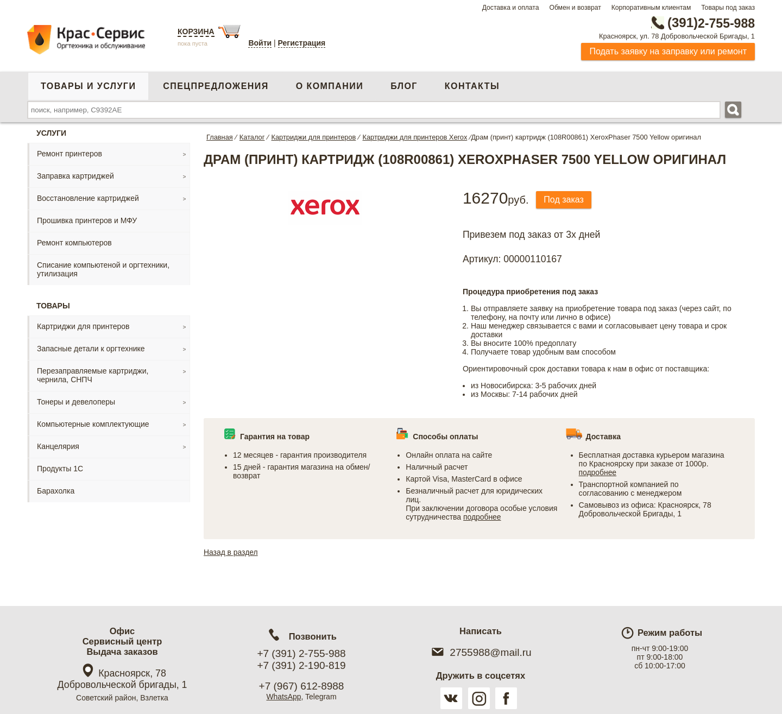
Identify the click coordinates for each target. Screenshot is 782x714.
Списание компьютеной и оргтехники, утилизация (103, 269)
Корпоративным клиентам (651, 7)
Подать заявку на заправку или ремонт (668, 51)
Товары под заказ (728, 7)
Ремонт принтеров (69, 153)
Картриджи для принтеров (83, 326)
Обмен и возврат (575, 7)
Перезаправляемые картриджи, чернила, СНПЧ (92, 375)
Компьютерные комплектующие (93, 424)
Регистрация (302, 43)
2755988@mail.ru (480, 652)
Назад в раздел (231, 552)
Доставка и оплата (510, 7)
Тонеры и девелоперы (76, 401)
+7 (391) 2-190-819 (301, 665)
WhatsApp (283, 696)
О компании (329, 86)
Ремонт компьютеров (74, 242)
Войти (260, 43)
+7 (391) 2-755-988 (301, 653)
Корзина (196, 31)
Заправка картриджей (75, 176)
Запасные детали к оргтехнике (91, 348)
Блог (404, 86)
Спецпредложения (215, 86)
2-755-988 (700, 22)
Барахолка (55, 490)
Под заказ (564, 199)
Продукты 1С (60, 468)
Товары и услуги (88, 86)
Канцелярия (58, 446)
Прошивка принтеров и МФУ (87, 220)
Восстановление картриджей (88, 198)
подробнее (482, 517)
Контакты (472, 86)
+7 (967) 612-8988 (301, 686)
